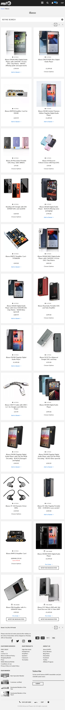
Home (2, 8)
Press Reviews (47, 652)
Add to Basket (15, 72)
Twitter (45, 660)
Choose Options (49, 71)
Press (2, 660)
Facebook (46, 658)
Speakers (24, 656)
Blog (37, 702)
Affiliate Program (48, 662)
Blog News (46, 654)
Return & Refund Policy (8, 656)
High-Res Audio (26, 649)
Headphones (26, 652)
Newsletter (46, 656)
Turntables (25, 660)
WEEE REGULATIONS (7, 662)
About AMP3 (47, 649)
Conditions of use (6, 664)
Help (2, 652)
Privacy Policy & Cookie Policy (10, 666)
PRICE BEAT (4, 649)
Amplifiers (25, 654)
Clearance (25, 658)
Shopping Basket (6, 658)
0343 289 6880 (25, 702)
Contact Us (4, 654)
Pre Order (48, 564)
